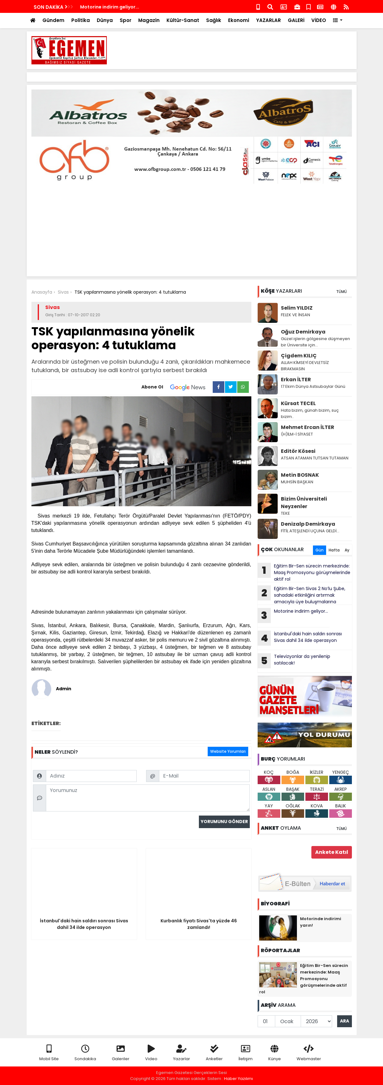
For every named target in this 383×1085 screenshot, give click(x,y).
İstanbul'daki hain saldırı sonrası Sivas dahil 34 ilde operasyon (300, 638)
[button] (338, 20)
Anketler (214, 1053)
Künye (274, 1053)
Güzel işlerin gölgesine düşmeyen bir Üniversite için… (315, 342)
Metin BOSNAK (300, 475)
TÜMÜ (341, 291)
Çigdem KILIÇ (299, 355)
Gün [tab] (319, 550)
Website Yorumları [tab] (228, 751)
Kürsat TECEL (298, 403)
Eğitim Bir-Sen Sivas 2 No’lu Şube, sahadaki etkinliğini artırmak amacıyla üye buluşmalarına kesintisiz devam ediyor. (301, 595)
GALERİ (296, 20)
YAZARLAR (268, 20)
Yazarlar (181, 1053)
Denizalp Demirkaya (308, 524)
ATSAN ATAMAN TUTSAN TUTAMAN (314, 458)
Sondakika (85, 1053)
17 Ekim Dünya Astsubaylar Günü (313, 386)
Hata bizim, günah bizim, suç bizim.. (310, 413)
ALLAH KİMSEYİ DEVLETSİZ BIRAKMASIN (305, 366)
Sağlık (213, 20)
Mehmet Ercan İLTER (307, 427)
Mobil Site (49, 1053)
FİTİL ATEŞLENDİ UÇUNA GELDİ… (310, 531)
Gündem (53, 20)
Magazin (149, 20)
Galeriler (120, 1053)
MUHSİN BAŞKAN (297, 482)
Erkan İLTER (296, 379)
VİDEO (318, 20)
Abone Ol (177, 387)
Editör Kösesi (298, 451)
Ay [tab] (347, 550)
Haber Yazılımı (238, 1079)
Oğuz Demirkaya (303, 331)
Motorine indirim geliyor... (293, 615)
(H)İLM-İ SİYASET (297, 434)
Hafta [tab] (334, 550)
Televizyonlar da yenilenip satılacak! (294, 660)
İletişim (245, 1053)
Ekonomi (238, 20)
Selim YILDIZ (297, 308)
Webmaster (309, 1053)
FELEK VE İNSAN (295, 315)
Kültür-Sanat (183, 20)
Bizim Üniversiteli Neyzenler (304, 502)
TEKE (285, 513)
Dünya (105, 20)
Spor (125, 20)
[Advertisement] (237, 50)
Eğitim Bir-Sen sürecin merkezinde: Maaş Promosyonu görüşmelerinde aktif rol (304, 572)
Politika (80, 20)
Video (151, 1053)
